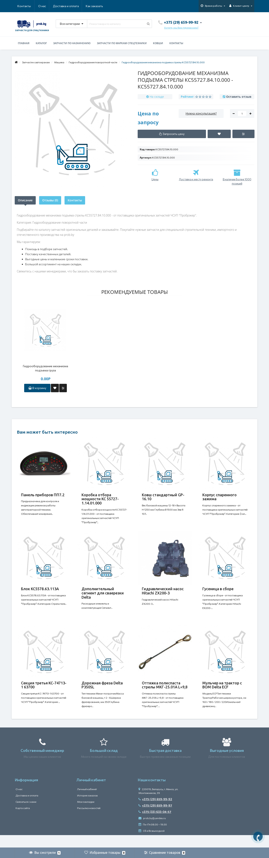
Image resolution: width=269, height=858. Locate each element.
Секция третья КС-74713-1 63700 (43, 693)
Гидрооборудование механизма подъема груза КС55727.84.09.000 (45, 368)
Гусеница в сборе (217, 593)
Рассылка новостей (88, 820)
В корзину (37, 388)
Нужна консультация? (201, 113)
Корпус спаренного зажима (219, 497)
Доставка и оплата (45, 6)
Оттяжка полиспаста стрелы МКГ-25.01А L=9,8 (164, 693)
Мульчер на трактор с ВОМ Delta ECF (222, 693)
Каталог (41, 43)
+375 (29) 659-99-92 (155, 811)
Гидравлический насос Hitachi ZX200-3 (163, 595)
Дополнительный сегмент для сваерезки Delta (103, 597)
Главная (23, 43)
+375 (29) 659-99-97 (155, 818)
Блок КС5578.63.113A (40, 593)
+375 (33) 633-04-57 (154, 824)
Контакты (97, 6)
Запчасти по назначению (72, 43)
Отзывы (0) (50, 200)
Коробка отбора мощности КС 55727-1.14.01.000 (100, 499)
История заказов (87, 808)
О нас (21, 6)
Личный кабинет (87, 801)
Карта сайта (23, 820)
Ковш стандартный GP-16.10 (163, 497)
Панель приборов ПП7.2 (43, 495)
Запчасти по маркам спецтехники (122, 43)
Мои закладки (85, 814)
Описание (25, 200)
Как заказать (74, 6)
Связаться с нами (26, 814)
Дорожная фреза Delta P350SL (102, 693)
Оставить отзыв (238, 97)
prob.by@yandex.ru (152, 830)
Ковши (158, 43)
